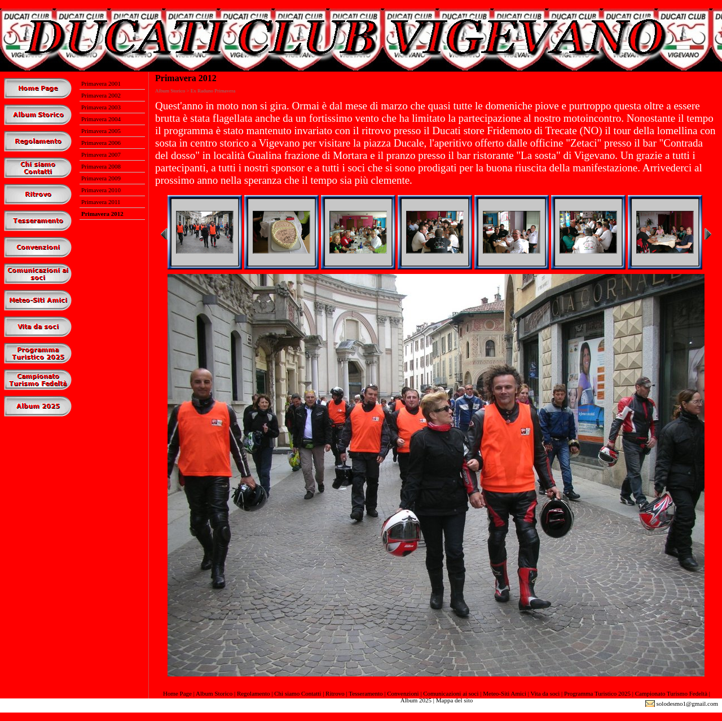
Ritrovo (335, 693)
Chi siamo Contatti (297, 693)
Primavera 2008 (101, 166)
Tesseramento (365, 693)
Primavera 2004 (101, 119)
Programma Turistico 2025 (597, 693)
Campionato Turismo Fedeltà (671, 693)
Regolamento (253, 693)
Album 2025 (416, 700)
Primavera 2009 (101, 178)
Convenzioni (403, 693)
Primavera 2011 (101, 201)
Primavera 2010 (101, 190)
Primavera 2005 (101, 130)
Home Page (177, 693)
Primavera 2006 (101, 142)
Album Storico (214, 693)
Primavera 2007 (101, 154)
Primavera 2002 (101, 95)
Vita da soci (545, 693)
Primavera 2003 (101, 107)
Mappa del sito (454, 700)
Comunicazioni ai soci (450, 693)
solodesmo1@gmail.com (687, 703)
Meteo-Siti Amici (504, 693)
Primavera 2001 (101, 83)
